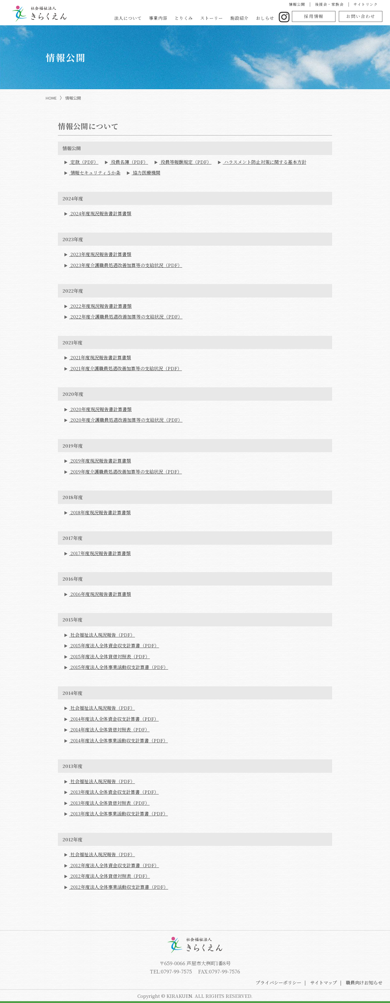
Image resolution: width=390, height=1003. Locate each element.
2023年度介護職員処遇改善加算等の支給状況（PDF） (125, 265)
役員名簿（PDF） (129, 162)
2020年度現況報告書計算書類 (100, 409)
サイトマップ (323, 982)
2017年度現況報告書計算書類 (100, 553)
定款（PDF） (83, 162)
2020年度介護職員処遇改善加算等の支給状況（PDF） (126, 420)
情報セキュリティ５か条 (94, 172)
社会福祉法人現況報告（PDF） (102, 635)
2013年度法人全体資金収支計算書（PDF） (114, 792)
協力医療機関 (146, 172)
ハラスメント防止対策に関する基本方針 (264, 162)
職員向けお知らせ (364, 982)
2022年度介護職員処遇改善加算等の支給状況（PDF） (126, 316)
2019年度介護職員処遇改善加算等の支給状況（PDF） (125, 471)
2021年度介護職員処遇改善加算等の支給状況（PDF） (125, 368)
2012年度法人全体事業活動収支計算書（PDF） (118, 887)
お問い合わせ (360, 16)
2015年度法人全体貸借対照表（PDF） (109, 656)
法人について (128, 18)
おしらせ (265, 18)
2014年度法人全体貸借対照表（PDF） (109, 729)
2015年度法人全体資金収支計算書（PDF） (114, 645)
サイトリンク (365, 4)
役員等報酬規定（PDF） (185, 162)
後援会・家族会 (329, 4)
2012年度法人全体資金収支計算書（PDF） (114, 865)
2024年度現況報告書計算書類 (100, 213)
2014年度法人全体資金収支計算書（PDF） (114, 719)
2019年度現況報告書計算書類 (100, 460)
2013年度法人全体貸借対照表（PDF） (109, 803)
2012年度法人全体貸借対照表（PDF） (109, 876)
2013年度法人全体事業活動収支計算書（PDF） (118, 813)
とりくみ (184, 18)
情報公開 (297, 4)
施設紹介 (239, 18)
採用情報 (314, 16)
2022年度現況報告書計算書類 (100, 306)
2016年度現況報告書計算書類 (100, 594)
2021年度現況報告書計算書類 (100, 357)
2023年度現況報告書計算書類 (100, 254)
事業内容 (158, 18)
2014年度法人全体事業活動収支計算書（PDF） (118, 740)
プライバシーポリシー (278, 982)
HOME (51, 98)
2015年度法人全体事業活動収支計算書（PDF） (118, 667)
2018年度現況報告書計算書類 (100, 512)
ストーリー (211, 18)
